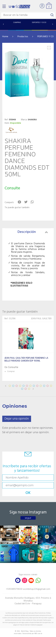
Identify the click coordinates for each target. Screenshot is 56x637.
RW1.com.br (38, 633)
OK (28, 493)
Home (5, 37)
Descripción (32, 232)
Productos (22, 37)
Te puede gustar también (17, 207)
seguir (28, 518)
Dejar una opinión (16, 418)
